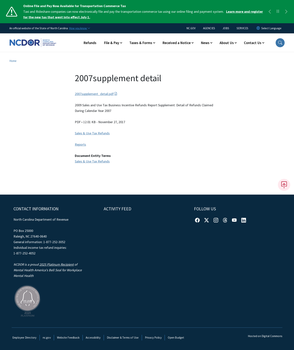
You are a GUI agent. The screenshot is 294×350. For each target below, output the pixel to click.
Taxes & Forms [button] (140, 42)
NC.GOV (191, 28)
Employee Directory (24, 337)
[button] (280, 42)
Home (12, 61)
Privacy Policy (153, 337)
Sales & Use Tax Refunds (92, 133)
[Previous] (270, 11)
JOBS (226, 28)
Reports (80, 144)
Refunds (89, 42)
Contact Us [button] (252, 42)
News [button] (205, 42)
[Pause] (278, 11)
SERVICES (242, 28)
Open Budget (176, 337)
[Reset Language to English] (258, 28)
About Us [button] (227, 42)
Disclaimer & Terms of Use (123, 337)
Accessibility (93, 337)
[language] (271, 28)
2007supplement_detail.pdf (96, 94)
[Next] (286, 11)
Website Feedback (68, 337)
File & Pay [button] (111, 42)
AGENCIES (209, 28)
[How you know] (79, 28)
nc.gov (47, 337)
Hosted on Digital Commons (265, 336)
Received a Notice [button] (176, 42)
